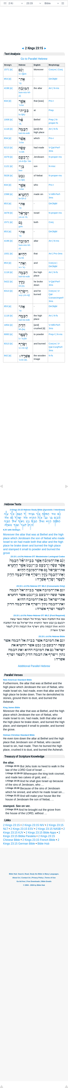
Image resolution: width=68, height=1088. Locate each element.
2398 (6, 194)
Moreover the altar (14, 534)
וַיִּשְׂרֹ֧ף (21, 521)
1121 (6, 166)
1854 (6, 325)
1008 (6, 119)
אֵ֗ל (25, 513)
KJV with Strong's (11, 530)
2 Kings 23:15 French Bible (39, 839)
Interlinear (59, 510)
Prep (51, 110)
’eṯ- (20, 83)
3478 (6, 212)
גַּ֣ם (11, 517)
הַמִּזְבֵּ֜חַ (45, 513)
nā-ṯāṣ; (22, 286)
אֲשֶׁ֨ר (12, 513)
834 (6, 101)
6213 (6, 147)
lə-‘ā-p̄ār (23, 338)
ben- (21, 170)
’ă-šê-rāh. (23, 360)
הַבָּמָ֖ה (34, 521)
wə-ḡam (22, 73)
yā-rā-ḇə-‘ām (25, 161)
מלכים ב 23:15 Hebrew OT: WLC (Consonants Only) (40, 586)
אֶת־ (53, 513)
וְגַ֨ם (59, 513)
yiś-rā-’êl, (23, 217)
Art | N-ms (54, 88)
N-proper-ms (55, 156)
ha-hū (21, 258)
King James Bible (11, 707)
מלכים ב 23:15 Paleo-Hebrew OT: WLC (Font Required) (39, 615)
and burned (36, 545)
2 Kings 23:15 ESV (22, 828)
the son (35, 538)
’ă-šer (21, 105)
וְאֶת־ (41, 521)
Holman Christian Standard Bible (19, 735)
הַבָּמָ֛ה (7, 521)
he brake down (19, 545)
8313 (6, 290)
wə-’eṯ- (22, 267)
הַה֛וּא (48, 521)
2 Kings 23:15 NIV (33, 825)
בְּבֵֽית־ (31, 513)
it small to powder (30, 549)
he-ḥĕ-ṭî (22, 198)
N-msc (52, 166)
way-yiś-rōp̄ (24, 295)
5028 (6, 175)
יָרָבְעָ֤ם (57, 517)
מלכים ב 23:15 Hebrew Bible (52, 636)
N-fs (51, 355)
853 (6, 78)
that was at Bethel (37, 534)
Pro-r (51, 101)
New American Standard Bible (17, 680)
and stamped (11, 549)
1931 (6, 253)
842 (6, 355)
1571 (6, 69)
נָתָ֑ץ (27, 521)
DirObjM (53, 78)
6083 (6, 334)
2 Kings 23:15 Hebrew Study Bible (26, 510)
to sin (14, 541)
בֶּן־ (50, 517)
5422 (6, 281)
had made (24, 541)
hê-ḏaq (22, 329)
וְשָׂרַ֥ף (16, 524)
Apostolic (48, 510)
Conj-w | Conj (56, 69)
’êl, (20, 124)
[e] (11, 69)
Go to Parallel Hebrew (34, 58)
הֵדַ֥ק (30, 524)
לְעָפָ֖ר (23, 524)
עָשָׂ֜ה (6, 513)
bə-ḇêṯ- (22, 114)
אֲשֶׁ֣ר (38, 513)
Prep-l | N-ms (55, 334)
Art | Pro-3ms (55, 253)
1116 (6, 128)
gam (21, 226)
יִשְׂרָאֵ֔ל (18, 517)
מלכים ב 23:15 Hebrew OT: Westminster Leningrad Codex (38, 556)
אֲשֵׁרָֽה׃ (8, 524)
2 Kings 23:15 (11, 825)
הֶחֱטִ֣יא (32, 517)
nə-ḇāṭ (22, 179)
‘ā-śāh (21, 151)
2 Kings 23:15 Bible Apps (41, 832)
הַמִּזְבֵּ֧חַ (56, 521)
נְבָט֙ (45, 517)
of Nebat (46, 538)
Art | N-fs (53, 128)
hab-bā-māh (24, 133)
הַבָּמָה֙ (19, 513)
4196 (6, 88)
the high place (52, 545)
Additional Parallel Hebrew (34, 666)
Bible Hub (43, 843)
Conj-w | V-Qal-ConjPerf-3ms (56, 347)
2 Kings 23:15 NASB (48, 828)
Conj (51, 222)
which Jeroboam (20, 538)
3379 (6, 156)
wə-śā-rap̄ (23, 348)
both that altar (39, 541)
